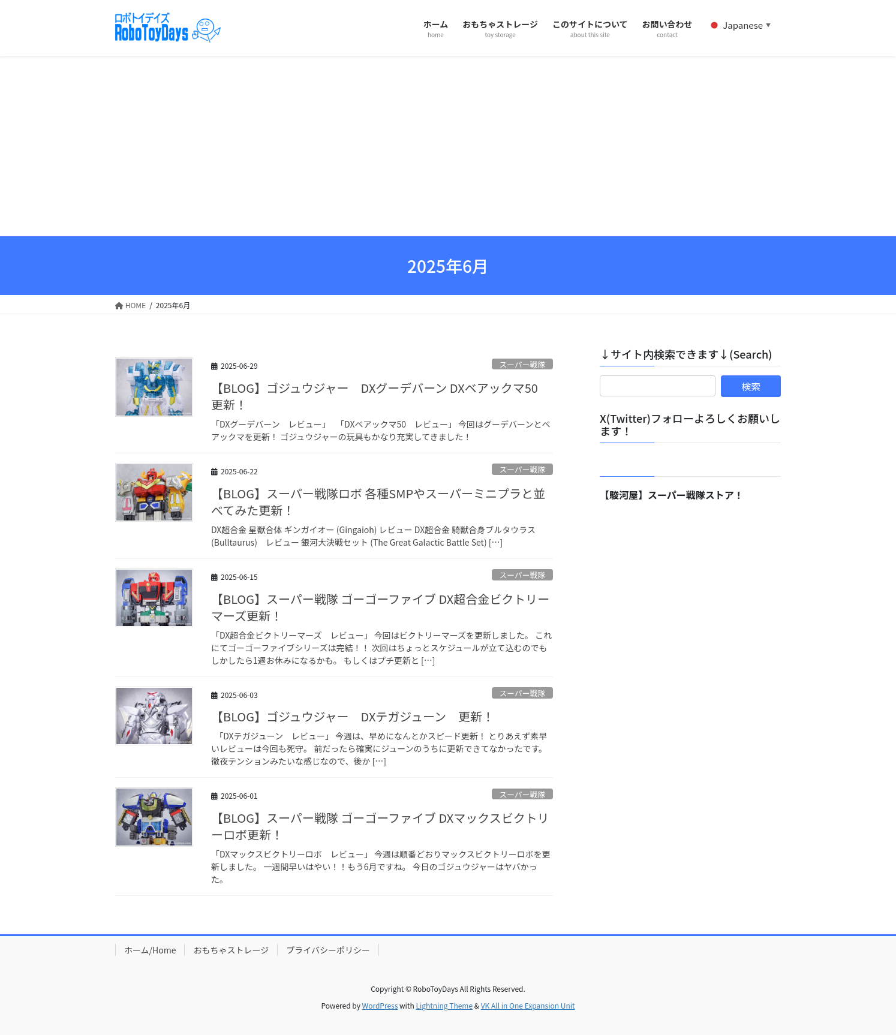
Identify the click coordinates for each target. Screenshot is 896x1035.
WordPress (380, 1005)
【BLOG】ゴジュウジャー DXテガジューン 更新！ (352, 716)
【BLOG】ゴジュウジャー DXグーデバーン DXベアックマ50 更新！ (380, 396)
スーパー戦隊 (523, 364)
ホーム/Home (150, 950)
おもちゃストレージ (231, 950)
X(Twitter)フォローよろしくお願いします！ (690, 424)
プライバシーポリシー (328, 950)
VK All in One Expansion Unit (528, 1005)
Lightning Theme (444, 1005)
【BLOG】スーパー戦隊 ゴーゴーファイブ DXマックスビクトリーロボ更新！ (380, 826)
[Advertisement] (448, 146)
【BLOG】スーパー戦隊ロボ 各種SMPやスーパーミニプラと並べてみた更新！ (378, 502)
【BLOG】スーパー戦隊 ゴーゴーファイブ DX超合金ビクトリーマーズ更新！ (380, 607)
